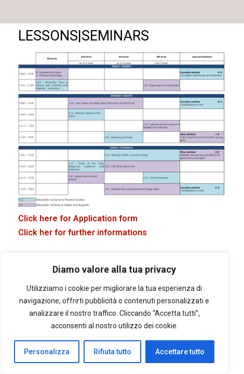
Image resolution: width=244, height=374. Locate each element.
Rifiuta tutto (112, 352)
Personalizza (47, 352)
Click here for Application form (78, 218)
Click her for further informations (82, 232)
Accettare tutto (180, 352)
